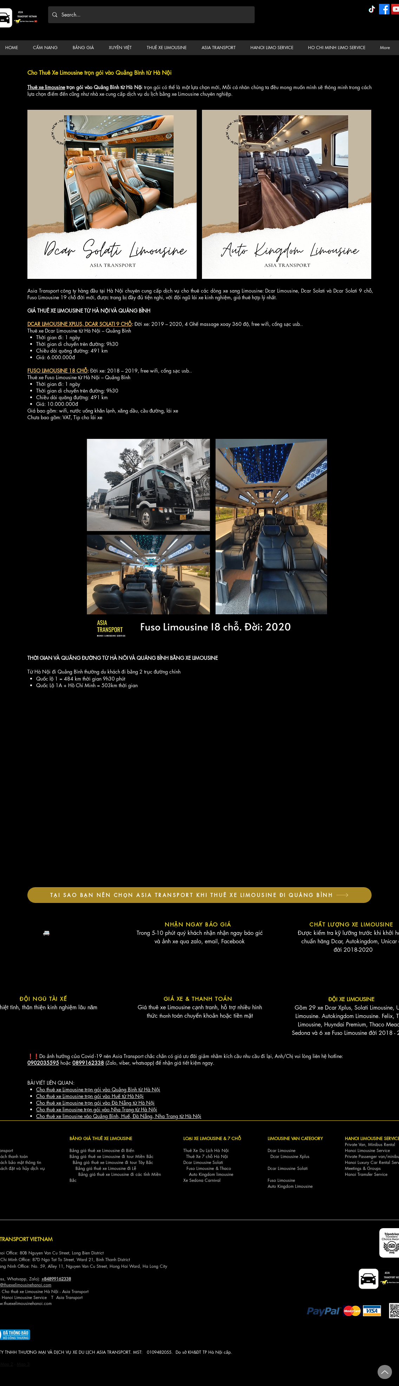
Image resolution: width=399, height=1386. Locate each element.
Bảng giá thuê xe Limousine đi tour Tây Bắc (113, 1162)
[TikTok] (372, 9)
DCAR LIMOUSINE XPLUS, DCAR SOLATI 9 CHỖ (79, 324)
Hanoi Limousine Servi (22, 1297)
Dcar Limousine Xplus (289, 1156)
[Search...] (150, 14)
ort (86, 1291)
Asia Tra (63, 1297)
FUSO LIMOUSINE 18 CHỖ (57, 370)
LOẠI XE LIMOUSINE (202, 1138)
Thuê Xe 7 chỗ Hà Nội (207, 1156)
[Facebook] (384, 9)
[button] (47, 47)
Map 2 (6, 1364)
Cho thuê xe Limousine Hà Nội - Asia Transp (43, 1291)
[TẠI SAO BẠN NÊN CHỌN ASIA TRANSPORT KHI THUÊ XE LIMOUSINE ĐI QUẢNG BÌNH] (199, 895)
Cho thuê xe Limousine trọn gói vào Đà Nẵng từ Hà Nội (95, 1102)
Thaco (225, 1168)
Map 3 (23, 1364)
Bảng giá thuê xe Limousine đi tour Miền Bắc (111, 1156)
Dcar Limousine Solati (203, 1162)
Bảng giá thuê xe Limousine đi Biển (102, 1150)
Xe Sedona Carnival (202, 1180)
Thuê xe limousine (46, 87)
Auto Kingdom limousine (211, 1174)
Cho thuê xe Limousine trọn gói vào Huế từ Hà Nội (90, 1096)
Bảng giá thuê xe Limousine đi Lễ (106, 1168)
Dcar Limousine (281, 1150)
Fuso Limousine (200, 1168)
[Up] (385, 1372)
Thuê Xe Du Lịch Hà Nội (206, 1150)
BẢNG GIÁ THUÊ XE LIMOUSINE (101, 1138)
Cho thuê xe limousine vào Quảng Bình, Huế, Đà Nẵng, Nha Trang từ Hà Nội (118, 1116)
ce (44, 1297)
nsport (77, 1297)
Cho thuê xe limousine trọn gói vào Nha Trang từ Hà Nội (96, 1109)
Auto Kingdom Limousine (290, 1186)
